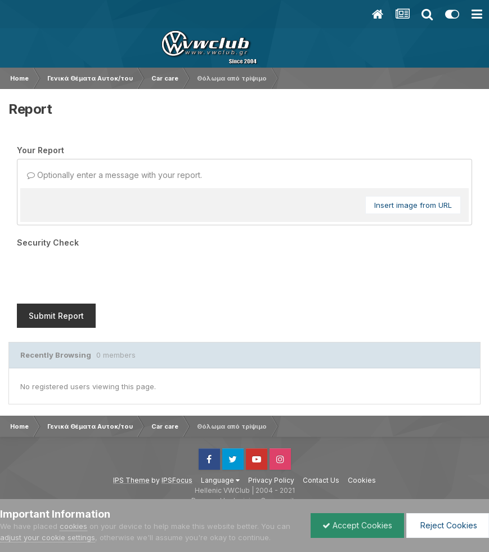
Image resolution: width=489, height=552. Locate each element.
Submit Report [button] (56, 272)
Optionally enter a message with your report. (114, 175)
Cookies (362, 436)
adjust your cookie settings (47, 537)
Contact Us (321, 436)
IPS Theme (131, 436)
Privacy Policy (271, 436)
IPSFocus (176, 436)
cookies (73, 526)
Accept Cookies (357, 525)
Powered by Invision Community (244, 456)
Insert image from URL (413, 205)
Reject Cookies (447, 525)
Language (220, 436)
